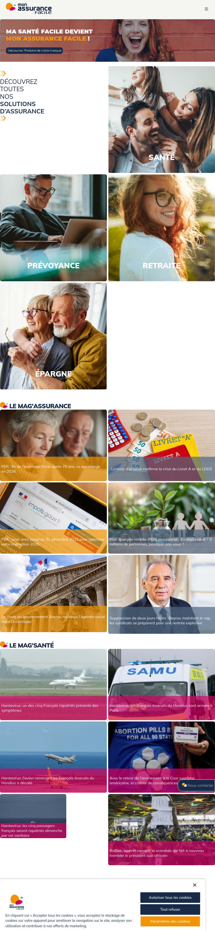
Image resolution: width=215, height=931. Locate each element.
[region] (103, 905)
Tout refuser (170, 909)
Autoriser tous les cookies (170, 897)
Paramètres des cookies (170, 921)
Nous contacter (197, 785)
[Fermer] (194, 885)
